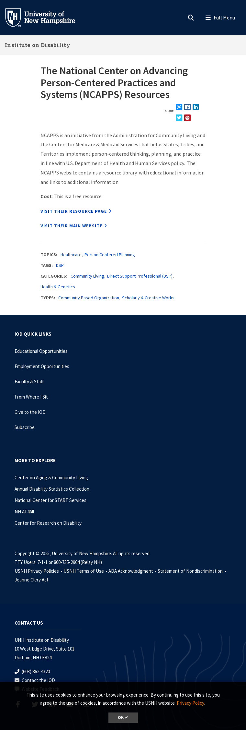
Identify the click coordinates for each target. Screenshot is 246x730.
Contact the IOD (38, 680)
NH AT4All (24, 512)
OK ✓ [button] (123, 717)
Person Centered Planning (109, 254)
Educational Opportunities (41, 351)
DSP (60, 265)
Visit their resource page (73, 211)
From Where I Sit (31, 397)
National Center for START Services (50, 500)
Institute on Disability (37, 45)
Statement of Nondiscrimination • (192, 571)
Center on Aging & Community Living (51, 477)
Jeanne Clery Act (32, 580)
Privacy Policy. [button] (191, 703)
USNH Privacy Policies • (39, 571)
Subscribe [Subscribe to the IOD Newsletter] (25, 427)
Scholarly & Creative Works (148, 298)
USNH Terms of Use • (85, 571)
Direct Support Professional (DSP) (140, 276)
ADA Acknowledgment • (133, 571)
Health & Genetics (57, 287)
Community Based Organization (88, 298)
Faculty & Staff (29, 381)
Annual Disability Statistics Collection (52, 489)
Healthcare (71, 254)
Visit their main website (71, 226)
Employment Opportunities (42, 366)
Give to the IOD (30, 412)
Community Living (87, 276)
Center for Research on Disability (48, 523)
